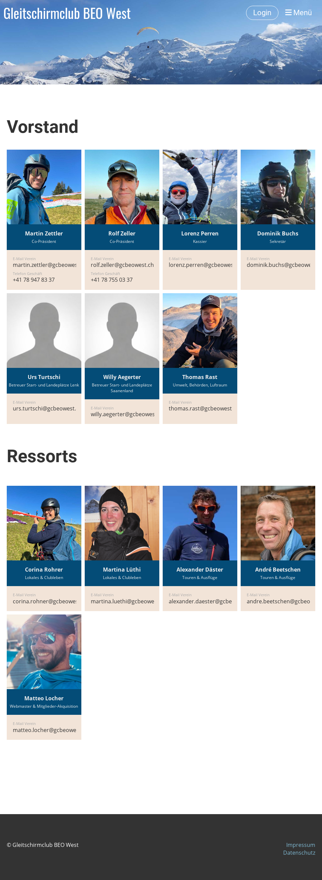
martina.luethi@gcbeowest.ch (128, 601)
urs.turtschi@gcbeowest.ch (47, 408)
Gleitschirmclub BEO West (67, 12)
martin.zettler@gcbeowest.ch (50, 265)
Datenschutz (299, 852)
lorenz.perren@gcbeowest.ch (206, 265)
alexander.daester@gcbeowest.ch (211, 601)
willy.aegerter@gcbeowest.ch (127, 414)
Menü (298, 12)
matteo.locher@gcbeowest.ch (50, 730)
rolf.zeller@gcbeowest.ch (122, 265)
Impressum (300, 845)
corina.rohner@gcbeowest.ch (50, 601)
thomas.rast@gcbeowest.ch (204, 408)
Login (262, 12)
